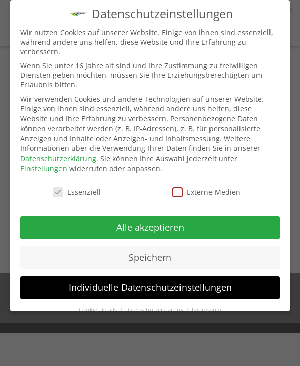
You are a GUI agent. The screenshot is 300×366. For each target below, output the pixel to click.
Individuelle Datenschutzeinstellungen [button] (150, 287)
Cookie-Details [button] (98, 309)
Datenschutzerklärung (58, 158)
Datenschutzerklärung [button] (155, 309)
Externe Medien (206, 192)
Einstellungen (43, 168)
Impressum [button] (206, 309)
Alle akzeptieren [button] (150, 227)
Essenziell (77, 192)
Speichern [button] (150, 257)
